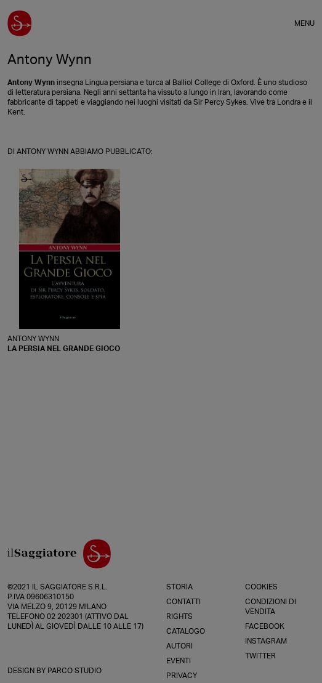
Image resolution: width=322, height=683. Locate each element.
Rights (179, 616)
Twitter (260, 656)
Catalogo (185, 631)
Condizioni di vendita (270, 606)
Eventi (178, 661)
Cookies (261, 587)
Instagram (266, 641)
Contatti (183, 601)
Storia (179, 587)
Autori (179, 646)
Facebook (264, 626)
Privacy (181, 675)
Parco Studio (74, 670)
